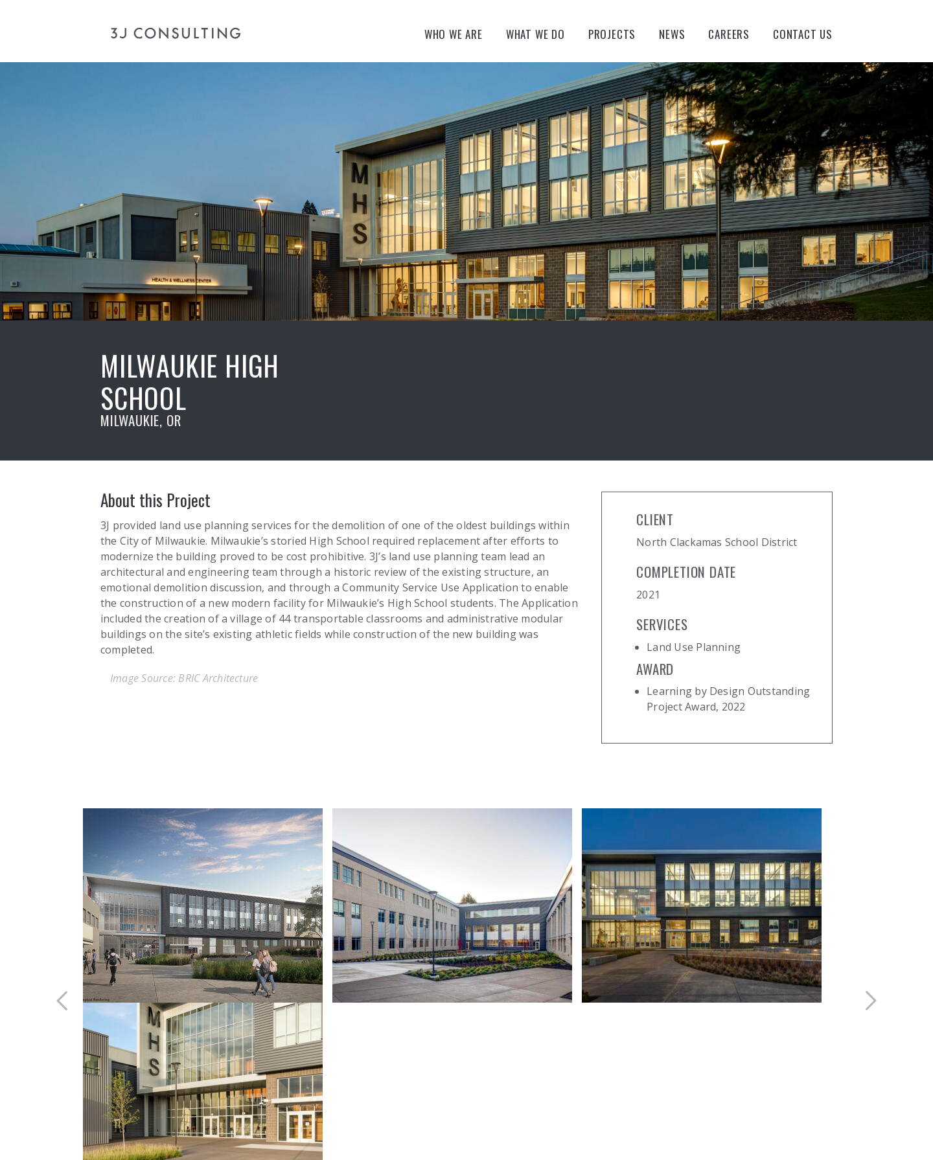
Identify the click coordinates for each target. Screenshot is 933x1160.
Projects (612, 34)
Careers (729, 34)
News (672, 34)
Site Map (230, 1109)
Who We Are (453, 34)
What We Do (535, 34)
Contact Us (803, 34)
